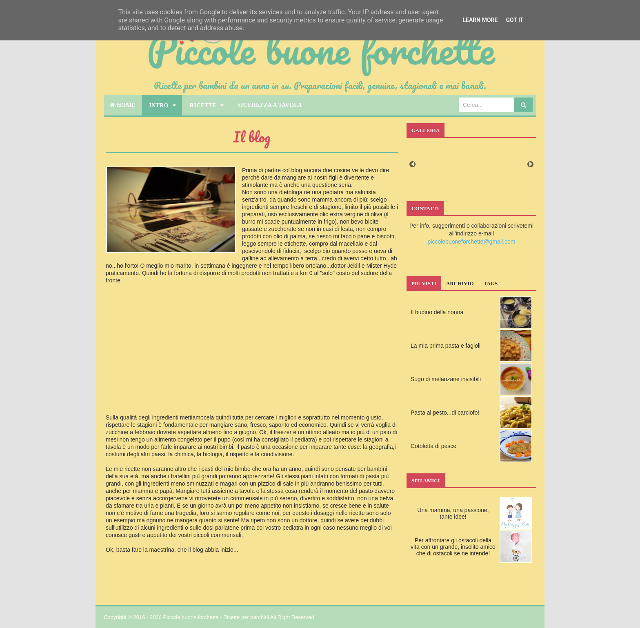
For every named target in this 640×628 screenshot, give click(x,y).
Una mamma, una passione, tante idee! (453, 513)
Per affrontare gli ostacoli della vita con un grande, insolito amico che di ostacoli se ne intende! (453, 547)
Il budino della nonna (437, 312)
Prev (412, 164)
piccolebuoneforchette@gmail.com (472, 241)
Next (530, 164)
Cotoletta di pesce (433, 446)
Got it (514, 20)
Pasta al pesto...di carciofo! (445, 412)
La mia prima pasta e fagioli (445, 345)
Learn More (480, 20)
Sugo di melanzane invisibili (446, 379)
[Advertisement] (252, 356)
